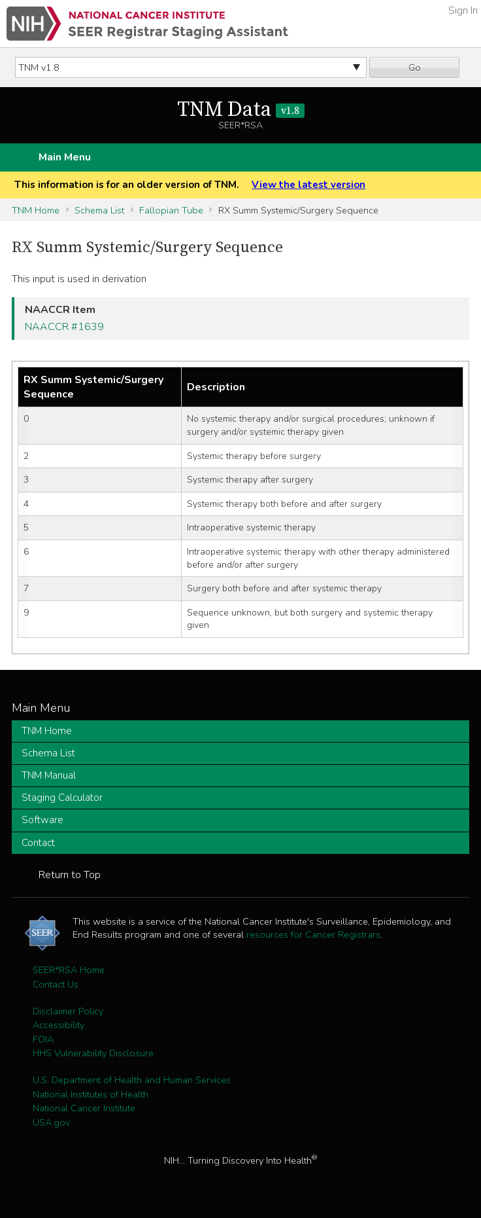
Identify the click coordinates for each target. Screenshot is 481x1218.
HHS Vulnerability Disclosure (93, 1053)
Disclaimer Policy (68, 1011)
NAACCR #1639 (64, 327)
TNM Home (35, 210)
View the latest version (308, 184)
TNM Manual (49, 775)
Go (414, 67)
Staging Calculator (62, 797)
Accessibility (58, 1024)
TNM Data (241, 110)
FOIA (43, 1039)
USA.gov (51, 1122)
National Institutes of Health (90, 1094)
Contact (38, 842)
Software (42, 819)
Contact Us (55, 984)
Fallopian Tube (171, 210)
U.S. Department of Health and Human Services (132, 1079)
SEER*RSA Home (69, 969)
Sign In (463, 10)
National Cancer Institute (84, 1108)
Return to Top (70, 875)
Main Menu (65, 157)
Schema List (99, 210)
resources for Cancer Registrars (313, 934)
